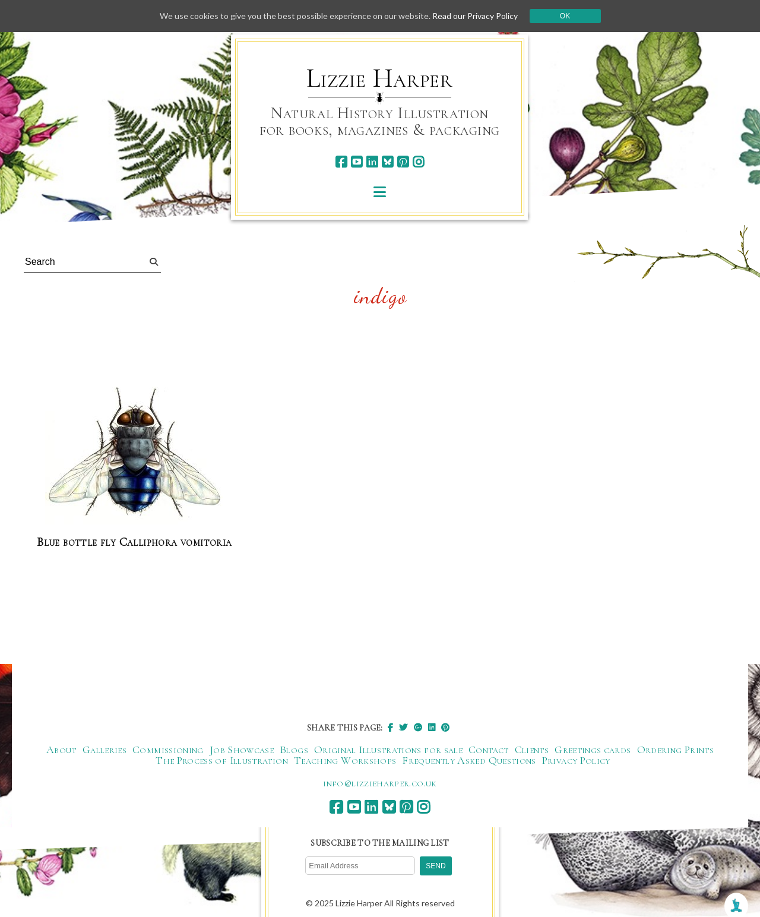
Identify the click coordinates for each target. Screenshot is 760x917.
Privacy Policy (576, 760)
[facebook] (341, 162)
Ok (565, 16)
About (61, 749)
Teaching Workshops (345, 760)
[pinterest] (402, 162)
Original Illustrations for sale (388, 749)
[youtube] (356, 162)
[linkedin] (372, 162)
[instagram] (418, 162)
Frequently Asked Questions (469, 760)
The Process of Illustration (222, 760)
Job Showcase (242, 749)
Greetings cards (593, 749)
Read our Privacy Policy (475, 16)
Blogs (294, 749)
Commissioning (168, 749)
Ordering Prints (675, 749)
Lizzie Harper (379, 78)
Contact (488, 749)
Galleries (104, 749)
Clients (532, 749)
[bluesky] (387, 162)
